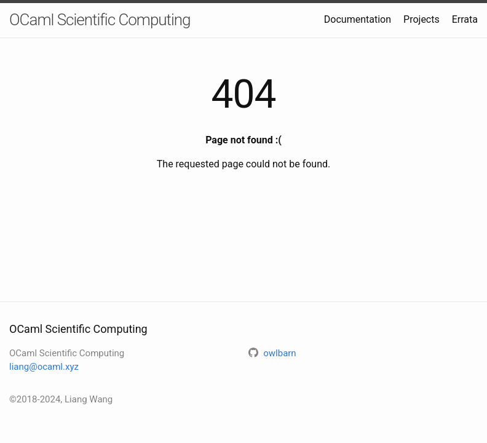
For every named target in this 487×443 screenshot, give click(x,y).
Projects (421, 19)
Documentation (357, 19)
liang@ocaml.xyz (44, 366)
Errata (465, 19)
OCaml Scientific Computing (100, 19)
